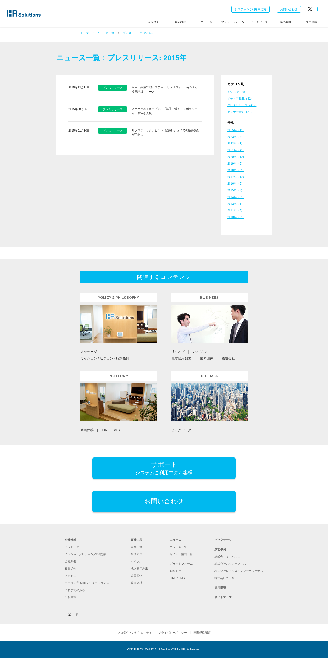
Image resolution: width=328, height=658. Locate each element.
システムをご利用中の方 (250, 9)
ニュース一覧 (178, 547)
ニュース (206, 22)
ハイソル (200, 352)
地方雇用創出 (181, 358)
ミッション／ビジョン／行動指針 (86, 554)
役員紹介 (70, 568)
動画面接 (87, 430)
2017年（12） (236, 177)
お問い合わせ (288, 9)
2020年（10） (236, 157)
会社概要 (70, 561)
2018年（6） (235, 170)
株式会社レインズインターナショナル (238, 571)
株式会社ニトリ (224, 578)
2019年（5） (235, 163)
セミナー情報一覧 (181, 554)
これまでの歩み (75, 590)
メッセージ (88, 352)
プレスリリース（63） (241, 105)
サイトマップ (223, 597)
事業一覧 (136, 547)
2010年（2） (235, 217)
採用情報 (311, 22)
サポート (164, 468)
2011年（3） (235, 210)
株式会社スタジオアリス (230, 563)
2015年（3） (235, 190)
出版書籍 (70, 597)
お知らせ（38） (237, 92)
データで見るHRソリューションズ (87, 583)
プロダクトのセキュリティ (134, 632)
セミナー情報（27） (240, 112)
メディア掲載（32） (240, 98)
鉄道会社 (228, 358)
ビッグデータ (259, 22)
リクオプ (178, 352)
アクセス (70, 575)
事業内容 (180, 22)
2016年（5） (235, 183)
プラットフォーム (232, 22)
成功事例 (285, 22)
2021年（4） (235, 150)
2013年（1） (235, 203)
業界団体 (206, 358)
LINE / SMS (111, 430)
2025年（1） (235, 130)
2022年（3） (235, 143)
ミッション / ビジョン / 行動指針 (104, 358)
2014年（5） (235, 197)
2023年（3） (235, 136)
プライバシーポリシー (172, 632)
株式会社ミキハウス (227, 556)
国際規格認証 (202, 632)
